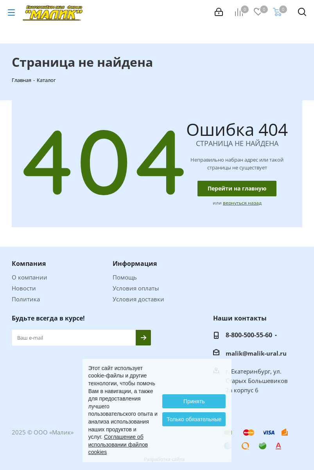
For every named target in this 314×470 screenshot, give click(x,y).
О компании (29, 277)
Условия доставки (138, 299)
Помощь (125, 277)
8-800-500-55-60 (249, 335)
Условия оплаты (136, 288)
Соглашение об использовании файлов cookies (118, 444)
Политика (26, 299)
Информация (135, 263)
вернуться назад (242, 202)
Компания (29, 263)
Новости (24, 288)
